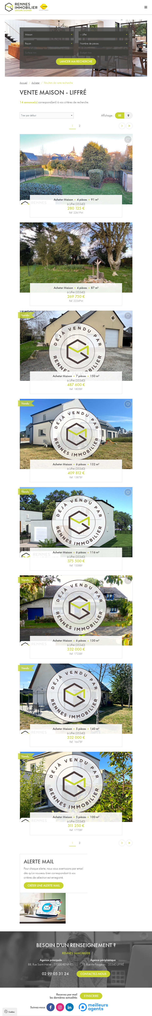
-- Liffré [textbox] (83, 34)
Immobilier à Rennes (106, 1003)
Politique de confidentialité (17, 1006)
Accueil (23, 82)
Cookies (12, 965)
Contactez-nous (93, 945)
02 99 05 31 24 (55, 944)
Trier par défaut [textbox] (28, 115)
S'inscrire (91, 967)
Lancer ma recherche (76, 62)
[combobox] (49, 34)
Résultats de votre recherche (58, 82)
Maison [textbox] (28, 34)
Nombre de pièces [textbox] (89, 43)
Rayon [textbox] (28, 43)
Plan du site (97, 989)
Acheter (36, 82)
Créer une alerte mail (43, 887)
